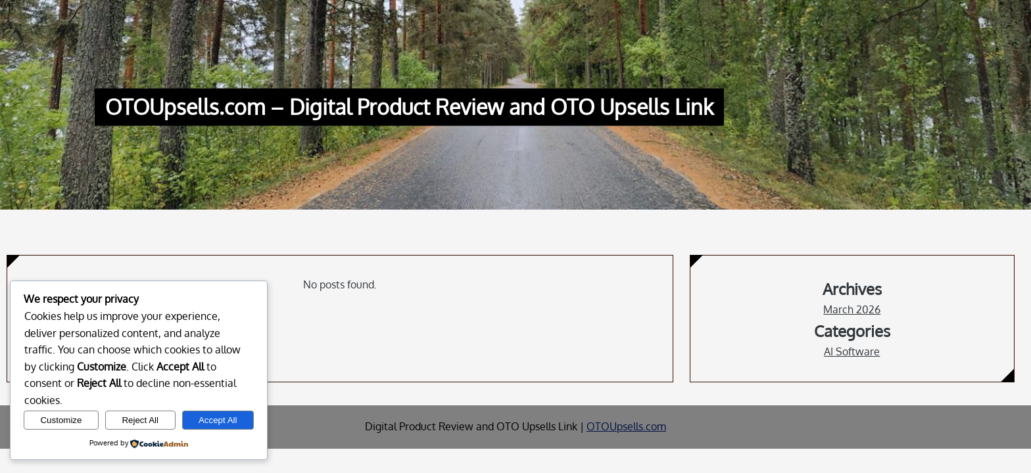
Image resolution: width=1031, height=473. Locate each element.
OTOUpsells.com (626, 426)
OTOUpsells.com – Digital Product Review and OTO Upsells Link (409, 107)
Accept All (218, 420)
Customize (61, 420)
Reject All (140, 420)
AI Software (852, 351)
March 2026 (851, 309)
